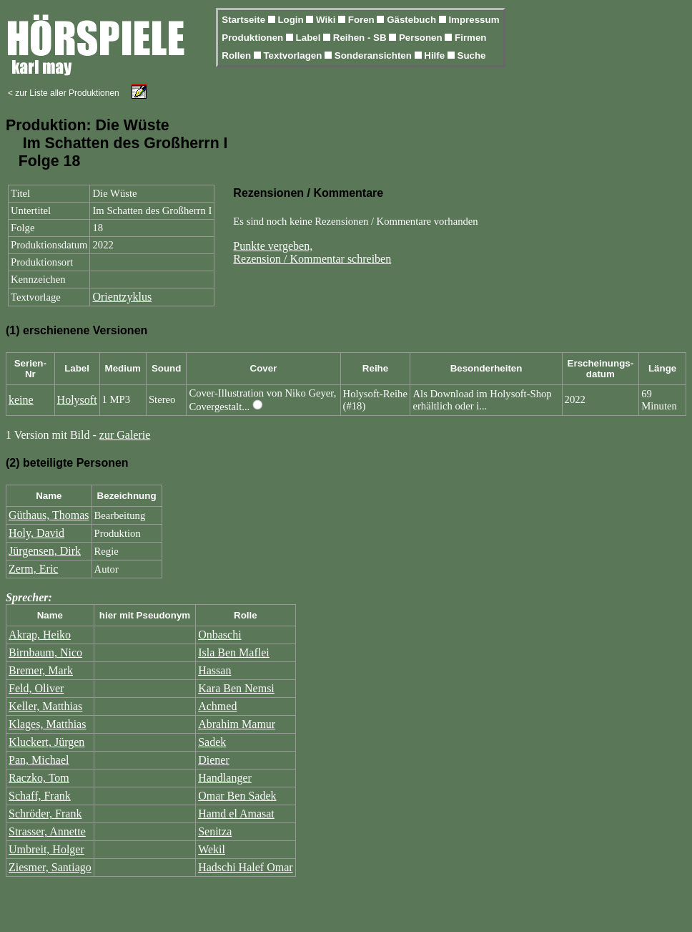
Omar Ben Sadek (237, 796)
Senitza (215, 831)
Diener (213, 760)
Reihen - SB (361, 37)
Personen (422, 37)
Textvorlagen (294, 55)
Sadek (212, 742)
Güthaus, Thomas (49, 515)
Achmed (217, 706)
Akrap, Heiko (40, 634)
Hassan (214, 670)
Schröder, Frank (45, 813)
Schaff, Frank (40, 796)
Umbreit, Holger (46, 849)
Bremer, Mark (41, 670)
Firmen (470, 37)
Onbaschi (219, 634)
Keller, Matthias (45, 706)
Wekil (211, 849)
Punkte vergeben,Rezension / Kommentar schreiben (312, 252)
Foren (362, 19)
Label (310, 37)
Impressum (473, 19)
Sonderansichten (375, 55)
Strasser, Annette (47, 831)
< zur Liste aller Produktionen (63, 93)
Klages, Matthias (47, 724)
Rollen (237, 55)
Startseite (244, 19)
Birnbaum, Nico (45, 652)
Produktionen (254, 37)
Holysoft (77, 400)
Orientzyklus (122, 297)
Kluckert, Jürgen (46, 742)
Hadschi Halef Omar (245, 867)
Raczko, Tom (39, 778)
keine (21, 400)
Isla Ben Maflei (234, 652)
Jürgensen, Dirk (45, 551)
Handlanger (225, 778)
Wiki (327, 19)
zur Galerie (125, 435)
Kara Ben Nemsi (236, 688)
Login (291, 19)
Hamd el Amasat (236, 813)
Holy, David (36, 533)
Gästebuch (413, 19)
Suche (472, 55)
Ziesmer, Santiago (50, 867)
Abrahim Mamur (236, 724)
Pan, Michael (39, 760)
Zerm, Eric (33, 569)
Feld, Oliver (36, 688)
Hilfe (436, 55)
